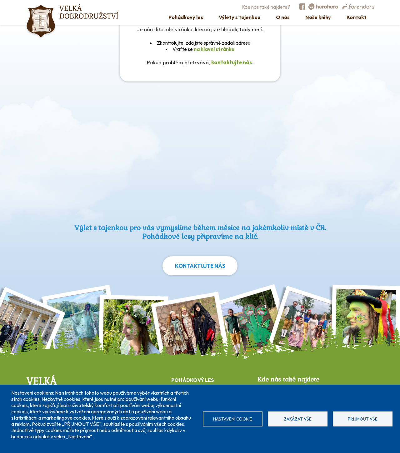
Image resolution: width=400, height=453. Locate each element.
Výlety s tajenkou (239, 17)
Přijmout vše (363, 419)
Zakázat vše (298, 419)
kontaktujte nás (231, 62)
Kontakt (357, 17)
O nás (283, 17)
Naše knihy (318, 17)
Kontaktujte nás (200, 266)
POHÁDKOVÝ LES (192, 380)
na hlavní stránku (214, 49)
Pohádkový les (185, 17)
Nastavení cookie (232, 419)
